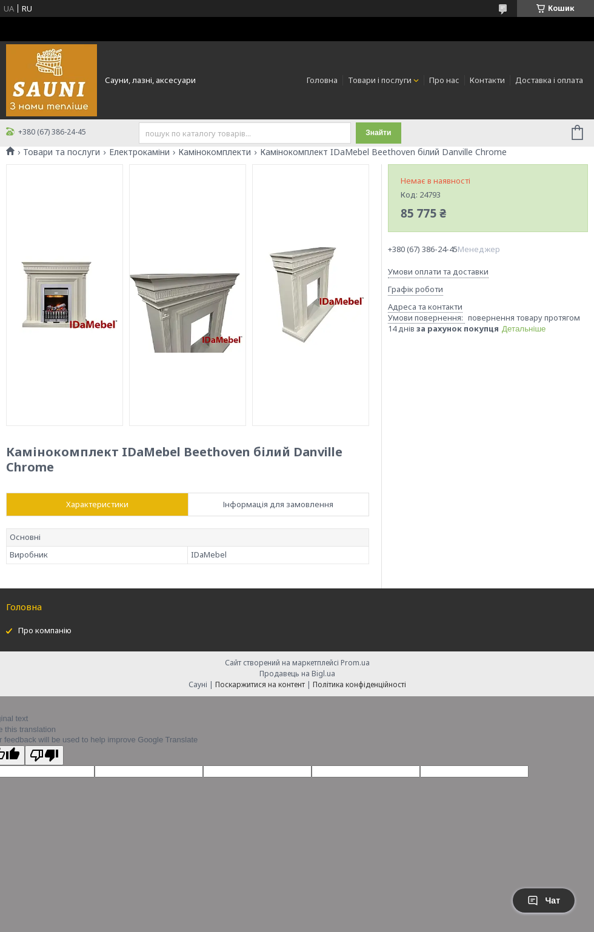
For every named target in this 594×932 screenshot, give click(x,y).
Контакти (487, 80)
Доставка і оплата (549, 80)
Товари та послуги (61, 152)
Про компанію (45, 630)
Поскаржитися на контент (260, 684)
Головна (322, 80)
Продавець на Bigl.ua (297, 673)
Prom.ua (355, 662)
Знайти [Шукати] (378, 132)
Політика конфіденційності (359, 684)
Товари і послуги (380, 80)
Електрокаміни (139, 152)
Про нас (444, 80)
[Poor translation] (44, 755)
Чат (543, 900)
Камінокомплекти (214, 152)
